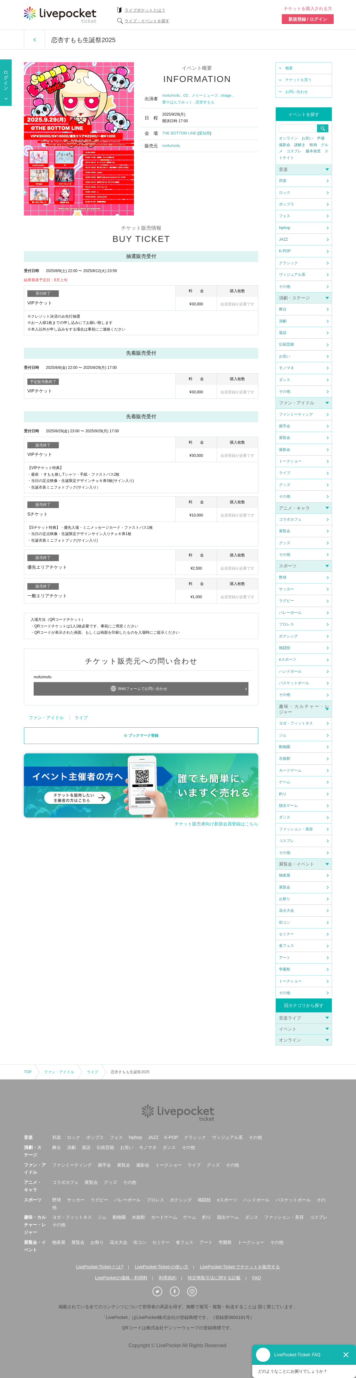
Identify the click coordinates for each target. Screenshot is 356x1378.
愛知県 (204, 133)
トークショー (290, 461)
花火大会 (286, 910)
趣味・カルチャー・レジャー (35, 1225)
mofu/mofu (171, 95)
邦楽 (282, 180)
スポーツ (288, 565)
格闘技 (284, 648)
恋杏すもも (205, 102)
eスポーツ (287, 659)
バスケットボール (294, 683)
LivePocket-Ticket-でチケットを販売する (240, 1266)
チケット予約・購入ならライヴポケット (60, 14)
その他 (284, 286)
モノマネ (286, 368)
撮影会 (284, 145)
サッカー (286, 589)
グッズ (284, 485)
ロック (284, 192)
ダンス (284, 380)
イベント (288, 1028)
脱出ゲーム (288, 805)
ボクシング (288, 636)
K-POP (285, 251)
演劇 (282, 321)
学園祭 (284, 969)
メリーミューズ (205, 95)
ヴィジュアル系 (292, 274)
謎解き (299, 145)
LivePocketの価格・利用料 (121, 1277)
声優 (321, 138)
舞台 (282, 309)
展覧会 (284, 437)
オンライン (288, 138)
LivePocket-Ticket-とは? (99, 1266)
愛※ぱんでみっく (177, 102)
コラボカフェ (290, 519)
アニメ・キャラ (294, 508)
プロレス (286, 624)
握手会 (284, 426)
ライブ (284, 473)
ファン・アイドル (296, 402)
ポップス (286, 204)
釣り (282, 794)
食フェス (286, 945)
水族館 (284, 758)
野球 (282, 577)
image (226, 95)
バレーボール (290, 612)
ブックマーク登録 (143, 733)
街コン (284, 922)
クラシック (288, 263)
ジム (282, 735)
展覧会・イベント (296, 864)
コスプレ (294, 151)
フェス (284, 216)
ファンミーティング (296, 414)
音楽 (283, 169)
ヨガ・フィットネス (296, 723)
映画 (313, 145)
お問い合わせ (296, 92)
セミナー (286, 934)
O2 (185, 95)
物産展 (284, 875)
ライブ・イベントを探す (147, 21)
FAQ (256, 1277)
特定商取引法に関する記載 (214, 1277)
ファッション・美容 (296, 829)
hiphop (284, 228)
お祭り (284, 899)
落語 (282, 333)
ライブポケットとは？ (145, 10)
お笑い (307, 138)
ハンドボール (290, 671)
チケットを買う (298, 80)
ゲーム (284, 782)
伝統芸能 (286, 344)
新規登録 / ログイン (307, 19)
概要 (289, 68)
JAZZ (283, 239)
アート (284, 957)
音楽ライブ (290, 1017)
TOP (27, 1072)
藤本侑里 (313, 151)
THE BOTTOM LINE (179, 133)
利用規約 (167, 1277)
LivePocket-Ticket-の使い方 (162, 1266)
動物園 (284, 747)
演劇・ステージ (294, 297)
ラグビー (286, 601)
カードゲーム (290, 770)
